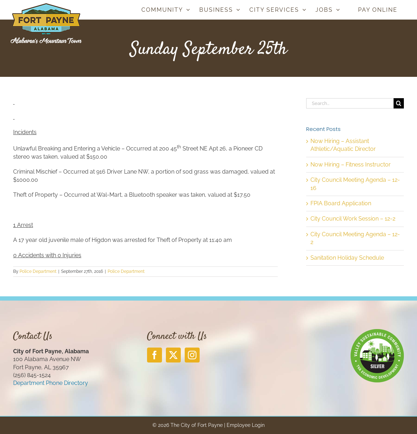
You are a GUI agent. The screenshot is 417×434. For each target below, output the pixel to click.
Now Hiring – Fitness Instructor (350, 164)
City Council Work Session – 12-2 (352, 218)
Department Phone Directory (50, 383)
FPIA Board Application (340, 203)
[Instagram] (192, 355)
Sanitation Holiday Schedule (347, 257)
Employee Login (246, 425)
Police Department (38, 271)
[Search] (399, 103)
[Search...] (350, 103)
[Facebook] (154, 355)
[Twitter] (173, 355)
